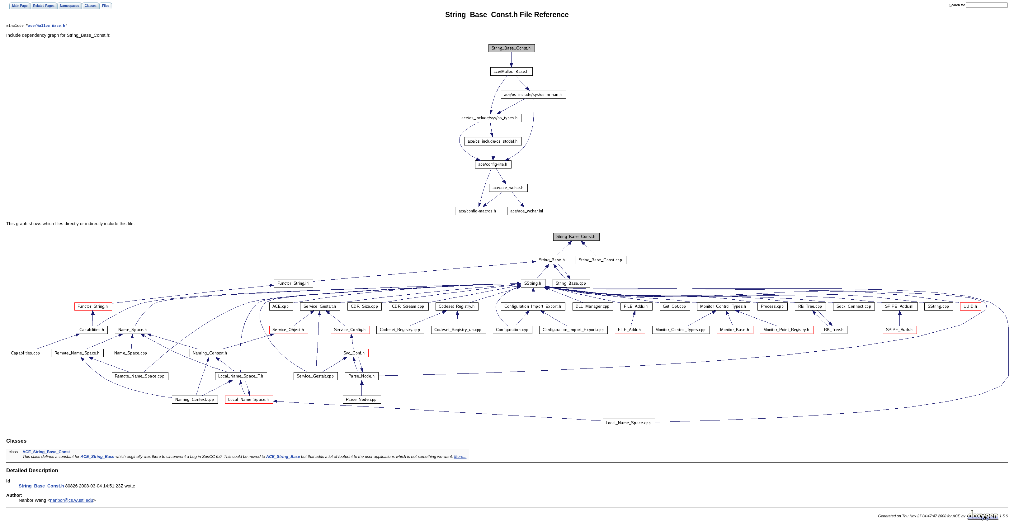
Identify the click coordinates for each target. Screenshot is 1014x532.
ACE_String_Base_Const (46, 452)
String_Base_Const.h (41, 486)
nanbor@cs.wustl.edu (71, 500)
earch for (957, 5)
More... (460, 457)
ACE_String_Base (98, 457)
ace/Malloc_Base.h (46, 26)
